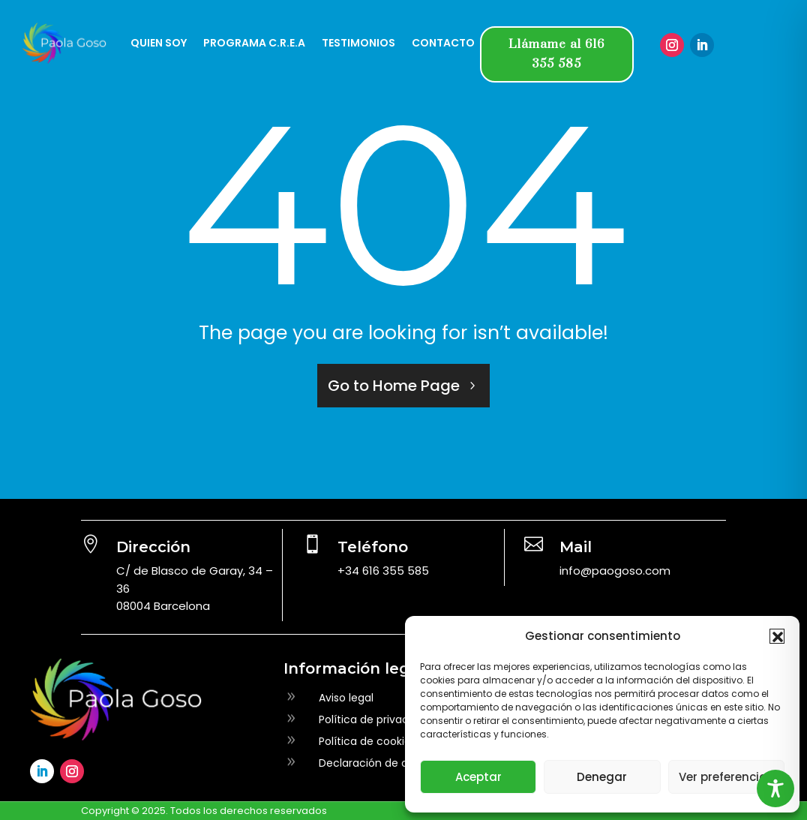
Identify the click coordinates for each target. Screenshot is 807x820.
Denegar (602, 777)
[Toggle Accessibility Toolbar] (775, 788)
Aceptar (478, 777)
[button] (777, 636)
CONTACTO (443, 42)
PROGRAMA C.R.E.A (254, 42)
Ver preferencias (726, 777)
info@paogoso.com (615, 570)
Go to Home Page (394, 385)
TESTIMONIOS (358, 42)
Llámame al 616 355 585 (556, 54)
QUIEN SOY (158, 42)
